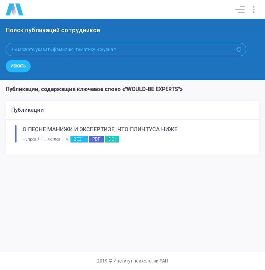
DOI (112, 139)
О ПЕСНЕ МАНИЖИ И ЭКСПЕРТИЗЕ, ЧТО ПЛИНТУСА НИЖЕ (99, 129)
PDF (96, 139)
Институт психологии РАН (141, 261)
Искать (18, 66)
